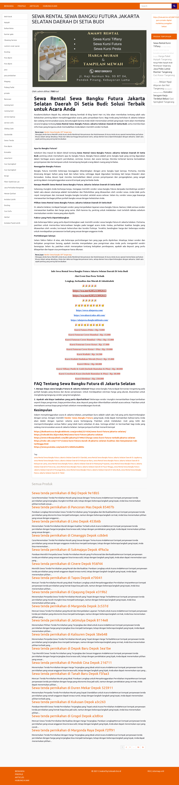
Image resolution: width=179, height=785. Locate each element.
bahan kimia (8, 28)
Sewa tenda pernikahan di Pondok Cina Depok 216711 (72, 662)
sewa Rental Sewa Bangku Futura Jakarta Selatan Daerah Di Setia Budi (93, 470)
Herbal (6, 217)
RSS (149, 771)
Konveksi (7, 152)
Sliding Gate (9, 129)
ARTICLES (34, 6)
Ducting (7, 52)
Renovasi (7, 99)
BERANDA (9, 6)
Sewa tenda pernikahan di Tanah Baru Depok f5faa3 (70, 673)
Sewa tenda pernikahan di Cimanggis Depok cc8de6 (70, 535)
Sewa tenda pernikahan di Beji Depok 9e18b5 (65, 493)
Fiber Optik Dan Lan (11, 182)
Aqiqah (7, 22)
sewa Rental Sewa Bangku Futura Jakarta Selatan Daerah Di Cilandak (60, 457)
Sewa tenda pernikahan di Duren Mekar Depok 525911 (72, 688)
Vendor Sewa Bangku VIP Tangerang (57, 132)
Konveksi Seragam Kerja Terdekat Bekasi (162, 95)
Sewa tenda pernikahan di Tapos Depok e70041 (67, 578)
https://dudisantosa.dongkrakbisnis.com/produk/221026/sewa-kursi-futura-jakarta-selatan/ (80, 431)
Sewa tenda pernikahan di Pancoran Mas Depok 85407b (73, 507)
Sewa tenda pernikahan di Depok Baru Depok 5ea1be (71, 648)
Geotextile (8, 134)
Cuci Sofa (8, 211)
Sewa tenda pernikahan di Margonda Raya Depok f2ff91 (73, 730)
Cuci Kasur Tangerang (164, 75)
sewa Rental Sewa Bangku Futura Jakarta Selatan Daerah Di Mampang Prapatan (79, 464)
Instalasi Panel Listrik (12, 223)
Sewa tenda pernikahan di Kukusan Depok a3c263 (69, 702)
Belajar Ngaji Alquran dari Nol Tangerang (162, 85)
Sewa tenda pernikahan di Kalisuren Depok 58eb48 (69, 634)
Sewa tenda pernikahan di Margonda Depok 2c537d (70, 606)
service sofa (8, 123)
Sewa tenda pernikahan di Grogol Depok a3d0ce (67, 716)
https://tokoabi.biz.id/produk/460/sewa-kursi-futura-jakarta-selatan (68, 434)
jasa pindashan (10, 75)
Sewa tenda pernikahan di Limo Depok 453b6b (66, 521)
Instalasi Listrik (9, 199)
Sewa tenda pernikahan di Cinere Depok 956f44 (67, 564)
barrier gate (8, 34)
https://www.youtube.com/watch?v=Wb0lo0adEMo (59, 447)
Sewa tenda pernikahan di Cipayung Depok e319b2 (69, 592)
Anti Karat (8, 16)
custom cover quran (12, 46)
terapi (6, 176)
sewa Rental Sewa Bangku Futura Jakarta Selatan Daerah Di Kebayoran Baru (63, 460)
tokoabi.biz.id (115, 771)
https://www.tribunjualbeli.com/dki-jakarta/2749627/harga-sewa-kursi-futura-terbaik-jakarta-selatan (84, 438)
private (7, 93)
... (134, 747)
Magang (7, 81)
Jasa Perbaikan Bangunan (14, 188)
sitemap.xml (158, 771)
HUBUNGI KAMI (50, 6)
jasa (5, 70)
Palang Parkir (9, 87)
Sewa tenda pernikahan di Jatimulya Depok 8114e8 (70, 620)
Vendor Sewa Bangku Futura (78, 418)
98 (138, 747)
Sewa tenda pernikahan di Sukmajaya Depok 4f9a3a (70, 549)
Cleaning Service (10, 40)
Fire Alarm (8, 58)
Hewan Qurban (10, 193)
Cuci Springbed (10, 164)
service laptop (9, 117)
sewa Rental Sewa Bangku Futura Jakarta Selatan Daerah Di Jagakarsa (115, 457)
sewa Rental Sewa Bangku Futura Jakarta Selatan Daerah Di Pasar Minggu (84, 467)
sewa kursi (8, 158)
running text (9, 105)
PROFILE (22, 6)
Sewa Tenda (9, 140)
